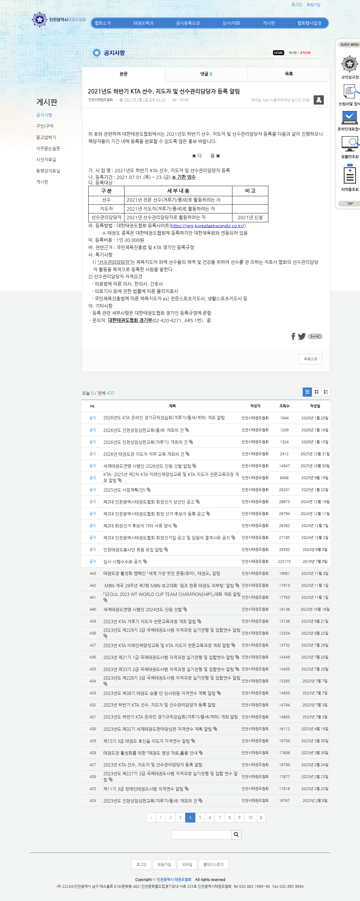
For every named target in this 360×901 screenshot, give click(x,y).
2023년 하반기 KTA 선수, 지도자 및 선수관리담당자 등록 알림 (159, 704)
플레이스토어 (213, 864)
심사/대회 (231, 23)
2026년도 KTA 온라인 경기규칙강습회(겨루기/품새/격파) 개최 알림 (164, 417)
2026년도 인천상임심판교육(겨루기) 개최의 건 (148, 442)
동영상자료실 (48, 170)
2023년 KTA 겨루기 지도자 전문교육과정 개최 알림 (149, 621)
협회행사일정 (309, 23)
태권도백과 (143, 23)
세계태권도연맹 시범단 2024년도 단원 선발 (142, 609)
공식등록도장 (188, 23)
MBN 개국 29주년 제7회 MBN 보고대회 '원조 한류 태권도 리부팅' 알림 (168, 585)
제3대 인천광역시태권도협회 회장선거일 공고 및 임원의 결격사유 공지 (169, 537)
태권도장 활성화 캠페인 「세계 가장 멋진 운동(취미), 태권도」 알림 (161, 573)
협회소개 (103, 23)
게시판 (269, 23)
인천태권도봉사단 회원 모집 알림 (135, 549)
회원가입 (313, 4)
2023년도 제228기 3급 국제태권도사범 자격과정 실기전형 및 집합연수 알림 (171, 677)
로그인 (297, 4)
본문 (124, 73)
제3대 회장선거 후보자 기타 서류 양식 (140, 525)
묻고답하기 (46, 137)
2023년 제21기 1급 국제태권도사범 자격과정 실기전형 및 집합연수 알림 (168, 657)
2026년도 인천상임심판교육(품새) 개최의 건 (146, 430)
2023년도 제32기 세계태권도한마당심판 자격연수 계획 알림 (157, 729)
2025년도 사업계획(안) (127, 489)
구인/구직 (45, 126)
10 (250, 817)
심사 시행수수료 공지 (125, 561)
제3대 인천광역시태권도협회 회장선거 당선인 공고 (151, 501)
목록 (289, 73)
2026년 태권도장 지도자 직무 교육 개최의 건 (146, 454)
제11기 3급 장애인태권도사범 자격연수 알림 (143, 788)
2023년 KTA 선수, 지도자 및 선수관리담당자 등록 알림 (152, 764)
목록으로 (310, 359)
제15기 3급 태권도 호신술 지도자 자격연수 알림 (146, 741)
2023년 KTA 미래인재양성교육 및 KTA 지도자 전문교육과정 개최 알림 (166, 645)
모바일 (187, 864)
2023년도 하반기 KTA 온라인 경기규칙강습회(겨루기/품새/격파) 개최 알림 (170, 716)
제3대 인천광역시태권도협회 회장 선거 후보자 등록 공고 (156, 513)
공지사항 (44, 115)
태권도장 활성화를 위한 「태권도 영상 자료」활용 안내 (150, 752)
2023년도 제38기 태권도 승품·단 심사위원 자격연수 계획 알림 (159, 693)
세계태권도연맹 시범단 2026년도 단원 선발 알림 (149, 466)
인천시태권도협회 (100, 100)
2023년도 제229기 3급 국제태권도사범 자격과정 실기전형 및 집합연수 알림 (171, 630)
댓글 (206, 73)
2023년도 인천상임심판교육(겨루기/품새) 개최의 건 (150, 800)
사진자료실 (46, 159)
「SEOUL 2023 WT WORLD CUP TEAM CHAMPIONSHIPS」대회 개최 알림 (172, 594)
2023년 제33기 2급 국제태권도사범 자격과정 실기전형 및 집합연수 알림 (168, 669)
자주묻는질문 (48, 148)
